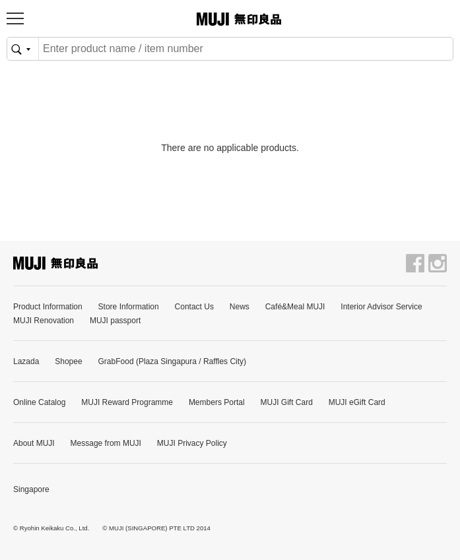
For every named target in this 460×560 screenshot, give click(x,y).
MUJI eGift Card (357, 402)
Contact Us (194, 306)
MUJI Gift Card (286, 402)
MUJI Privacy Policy (192, 443)
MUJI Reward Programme (127, 402)
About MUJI (34, 443)
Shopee (68, 361)
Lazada (26, 361)
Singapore (31, 489)
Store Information (128, 306)
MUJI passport (115, 320)
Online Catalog (39, 402)
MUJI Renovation (43, 320)
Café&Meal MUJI (295, 306)
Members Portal (217, 402)
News (239, 306)
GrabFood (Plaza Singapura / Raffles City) (172, 361)
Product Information (47, 306)
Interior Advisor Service (381, 306)
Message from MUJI (106, 443)
